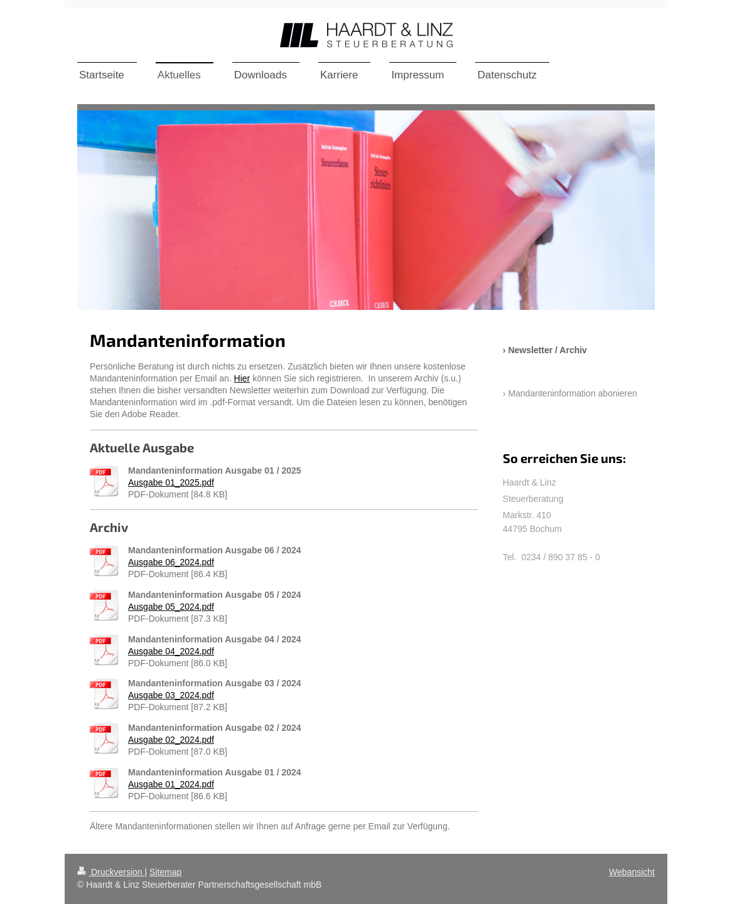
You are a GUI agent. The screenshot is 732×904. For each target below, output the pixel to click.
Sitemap (165, 872)
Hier (242, 378)
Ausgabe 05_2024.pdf (171, 607)
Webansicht (632, 872)
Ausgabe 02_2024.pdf (171, 740)
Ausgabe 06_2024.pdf (171, 562)
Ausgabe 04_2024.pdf (171, 651)
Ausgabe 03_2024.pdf (171, 695)
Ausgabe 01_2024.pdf (171, 784)
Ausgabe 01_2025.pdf (171, 482)
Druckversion (110, 872)
